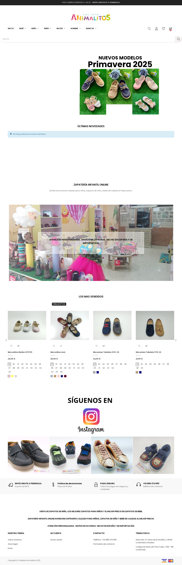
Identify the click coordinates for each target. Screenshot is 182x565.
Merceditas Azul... (58, 352)
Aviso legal (13, 544)
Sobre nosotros (15, 540)
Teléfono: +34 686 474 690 (105, 540)
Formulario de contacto (104, 544)
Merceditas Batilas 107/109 (20, 352)
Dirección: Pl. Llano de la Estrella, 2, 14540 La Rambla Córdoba (154, 541)
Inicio (10, 355)
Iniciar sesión (56, 540)
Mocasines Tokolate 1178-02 (148, 352)
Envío (10, 548)
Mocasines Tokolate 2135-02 (106, 352)
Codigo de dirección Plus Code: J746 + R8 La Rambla (154, 548)
